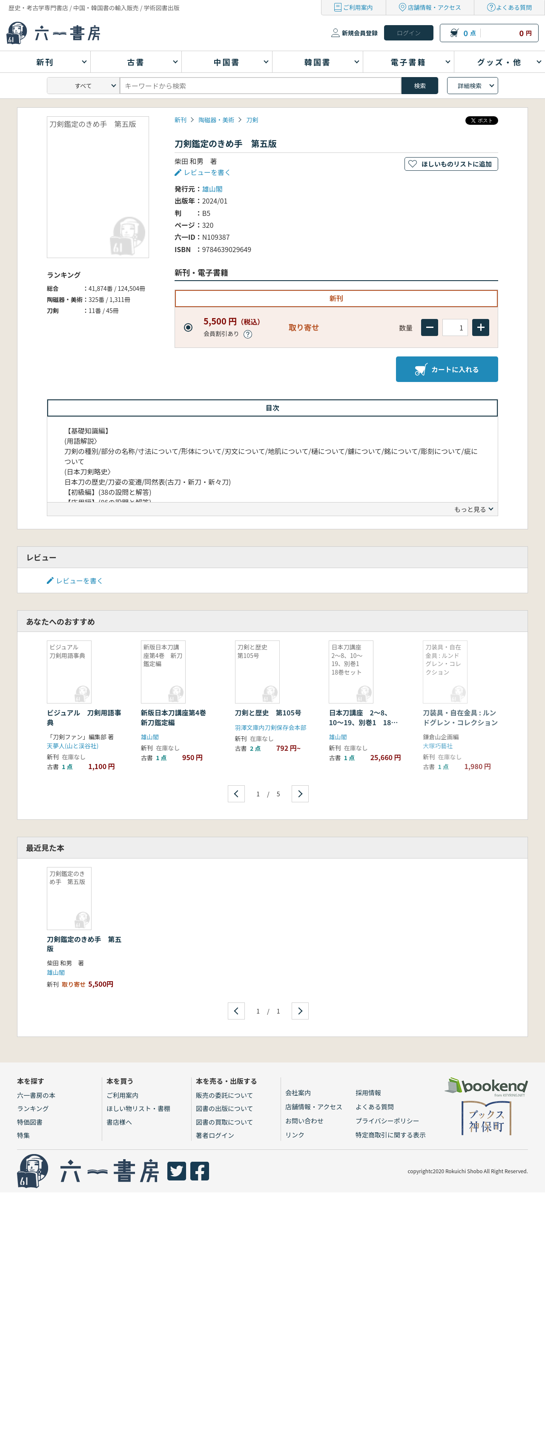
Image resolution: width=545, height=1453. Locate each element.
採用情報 (368, 1092)
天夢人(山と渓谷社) (72, 745)
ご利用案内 (358, 7)
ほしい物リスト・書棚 (138, 1108)
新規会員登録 (360, 33)
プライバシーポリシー (387, 1120)
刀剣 (252, 119)
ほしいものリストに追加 (457, 163)
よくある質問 (514, 7)
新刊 (180, 119)
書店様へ (119, 1121)
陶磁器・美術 (216, 119)
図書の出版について (224, 1108)
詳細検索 (470, 85)
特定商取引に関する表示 (391, 1134)
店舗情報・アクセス (434, 7)
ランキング (33, 1108)
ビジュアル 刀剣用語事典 (84, 717)
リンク (294, 1134)
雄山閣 (212, 189)
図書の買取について (224, 1121)
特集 (23, 1135)
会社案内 (298, 1092)
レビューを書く (207, 172)
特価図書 (30, 1121)
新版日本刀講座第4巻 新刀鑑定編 (177, 717)
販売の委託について (224, 1095)
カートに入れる (447, 369)
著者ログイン (215, 1135)
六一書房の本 (36, 1095)
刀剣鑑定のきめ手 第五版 (84, 943)
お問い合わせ (304, 1120)
